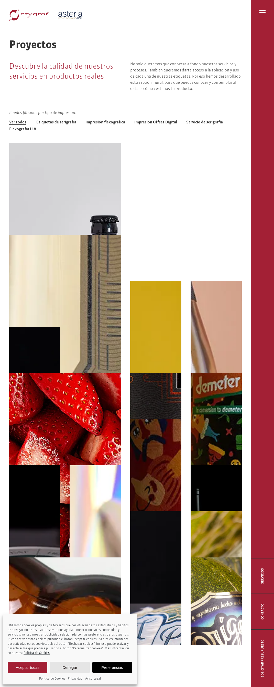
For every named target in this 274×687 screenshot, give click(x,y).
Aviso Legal (93, 678)
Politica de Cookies (52, 678)
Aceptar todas (27, 667)
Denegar (69, 667)
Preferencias (112, 667)
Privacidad (75, 678)
